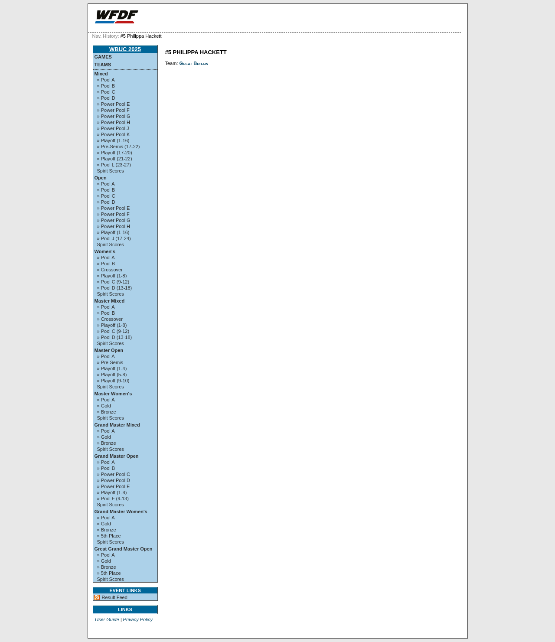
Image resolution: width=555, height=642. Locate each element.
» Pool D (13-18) (114, 287)
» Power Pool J (113, 128)
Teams (103, 64)
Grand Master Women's (121, 511)
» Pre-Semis (110, 362)
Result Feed (114, 597)
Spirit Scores (110, 170)
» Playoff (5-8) (112, 374)
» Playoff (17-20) (114, 152)
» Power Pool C (113, 474)
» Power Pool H (113, 122)
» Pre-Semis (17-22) (118, 146)
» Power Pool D (113, 480)
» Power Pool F (113, 110)
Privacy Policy (138, 619)
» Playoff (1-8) (112, 275)
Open (101, 177)
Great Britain (194, 63)
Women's (105, 251)
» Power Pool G (114, 116)
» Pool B (106, 85)
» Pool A (106, 79)
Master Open (109, 350)
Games (103, 56)
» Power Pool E (113, 104)
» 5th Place (109, 535)
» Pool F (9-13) (113, 498)
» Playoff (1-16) (113, 140)
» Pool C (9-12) (113, 281)
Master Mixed (110, 300)
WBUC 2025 (125, 49)
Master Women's (113, 393)
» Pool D (106, 98)
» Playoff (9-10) (113, 380)
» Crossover (110, 269)
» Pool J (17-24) (114, 238)
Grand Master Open (117, 456)
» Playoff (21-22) (114, 158)
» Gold (104, 405)
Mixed (101, 73)
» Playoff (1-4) (112, 368)
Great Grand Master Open (124, 548)
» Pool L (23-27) (114, 164)
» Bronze (106, 411)
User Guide (107, 619)
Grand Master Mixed (117, 424)
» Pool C (106, 92)
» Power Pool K (113, 134)
